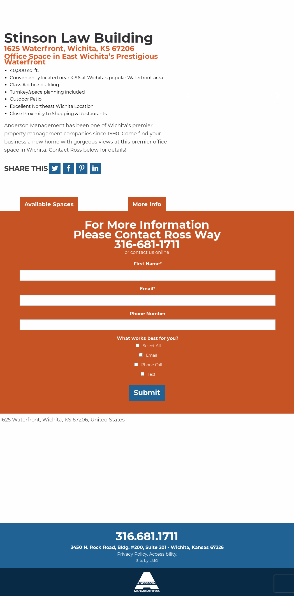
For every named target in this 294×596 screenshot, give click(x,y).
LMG (153, 560)
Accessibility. (163, 554)
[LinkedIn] (95, 168)
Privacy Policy (132, 554)
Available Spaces (49, 204)
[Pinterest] (81, 168)
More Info (147, 204)
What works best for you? (147, 338)
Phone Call (151, 364)
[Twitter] (55, 168)
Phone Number (148, 313)
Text (152, 374)
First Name (148, 263)
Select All (152, 345)
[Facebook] (68, 168)
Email (147, 288)
